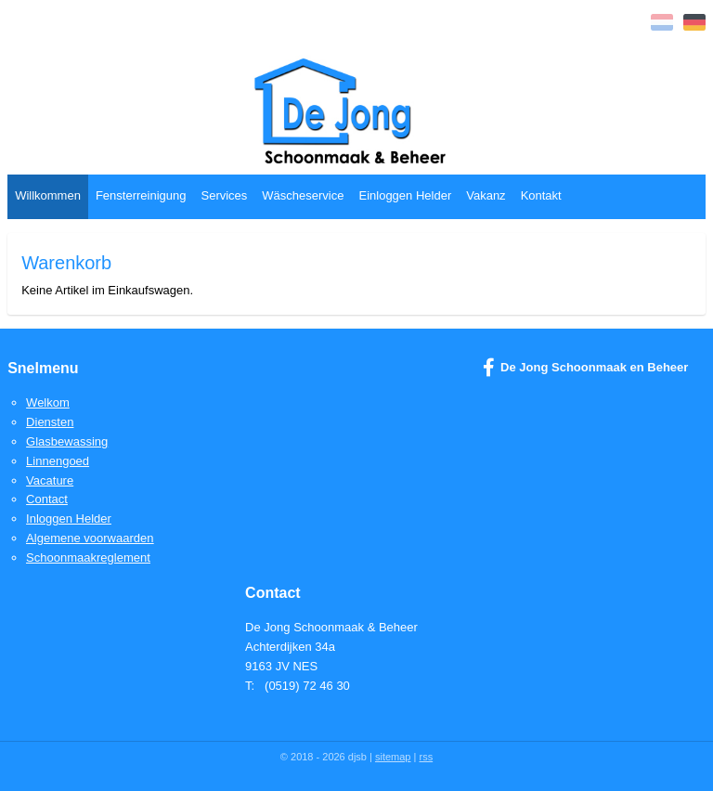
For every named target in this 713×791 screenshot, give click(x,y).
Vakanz (485, 195)
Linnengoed (57, 461)
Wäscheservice (303, 195)
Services (224, 195)
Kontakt (541, 195)
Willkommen (48, 195)
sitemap (393, 756)
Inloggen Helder (68, 518)
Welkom (48, 402)
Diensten (49, 422)
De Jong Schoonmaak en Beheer (585, 367)
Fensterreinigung (141, 195)
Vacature (49, 480)
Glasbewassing (67, 441)
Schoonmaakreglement (88, 557)
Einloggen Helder (404, 195)
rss (426, 756)
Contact (47, 499)
